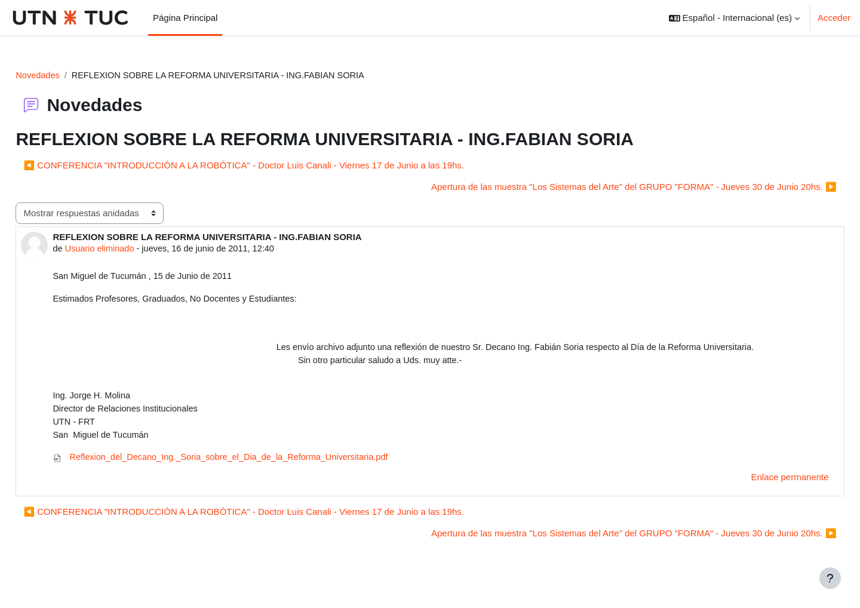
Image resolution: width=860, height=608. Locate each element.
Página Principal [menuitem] (185, 18)
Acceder (834, 18)
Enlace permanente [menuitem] (763, 483)
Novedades (65, 75)
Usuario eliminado (128, 250)
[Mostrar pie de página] (830, 578)
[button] (734, 18)
